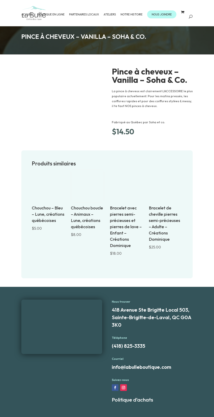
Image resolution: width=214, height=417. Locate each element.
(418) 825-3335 (128, 346)
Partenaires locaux (84, 14)
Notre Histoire (132, 14)
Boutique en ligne (51, 14)
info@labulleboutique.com (141, 367)
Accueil (27, 14)
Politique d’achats (132, 399)
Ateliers (110, 14)
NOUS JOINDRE (162, 14)
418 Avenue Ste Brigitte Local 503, (150, 310)
